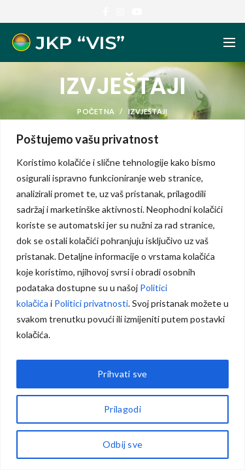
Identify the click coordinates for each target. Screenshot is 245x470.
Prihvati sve (122, 373)
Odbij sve (123, 444)
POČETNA (95, 111)
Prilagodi (122, 409)
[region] (122, 294)
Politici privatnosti (91, 303)
